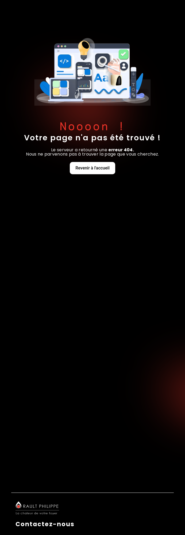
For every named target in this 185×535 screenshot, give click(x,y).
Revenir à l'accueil (92, 168)
